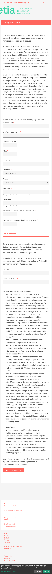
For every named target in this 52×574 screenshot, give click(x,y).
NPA (5, 151)
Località (6, 160)
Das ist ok (46, 571)
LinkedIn (7, 538)
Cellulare (7, 200)
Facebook (7, 536)
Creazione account (13, 470)
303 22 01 (12, 526)
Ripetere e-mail (10, 279)
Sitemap (7, 558)
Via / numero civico (11, 132)
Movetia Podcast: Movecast (13, 546)
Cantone (6, 170)
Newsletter (8, 548)
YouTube (7, 542)
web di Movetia (40, 103)
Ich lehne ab (38, 571)
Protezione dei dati (10, 560)
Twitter (6, 540)
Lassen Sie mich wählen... (9, 571)
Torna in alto (8, 556)
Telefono (6, 189)
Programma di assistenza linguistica (17, 3)
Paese (5, 179)
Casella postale (9, 141)
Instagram (7, 534)
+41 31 (6, 526)
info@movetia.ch (9, 524)
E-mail (6, 269)
